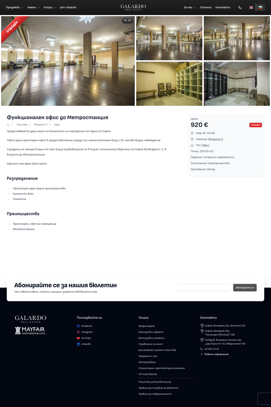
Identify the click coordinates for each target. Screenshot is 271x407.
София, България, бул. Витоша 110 (225, 325)
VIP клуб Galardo (148, 374)
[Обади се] (240, 7)
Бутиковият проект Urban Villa (157, 350)
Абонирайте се (245, 287)
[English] (251, 7)
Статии (206, 7)
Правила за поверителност (155, 394)
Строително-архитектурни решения (162, 368)
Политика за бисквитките (155, 381)
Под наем (22, 124)
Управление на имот (151, 344)
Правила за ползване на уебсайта (158, 387)
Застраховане (147, 362)
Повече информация (214, 354)
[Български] (260, 7)
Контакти (222, 7)
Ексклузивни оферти (151, 332)
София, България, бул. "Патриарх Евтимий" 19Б (220, 332)
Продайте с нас (148, 356)
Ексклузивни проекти (151, 338)
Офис (57, 124)
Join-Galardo (68, 7)
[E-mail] (203, 287)
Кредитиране (147, 326)
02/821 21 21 (209, 349)
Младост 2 (40, 124)
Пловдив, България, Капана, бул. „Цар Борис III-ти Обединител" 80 (225, 341)
